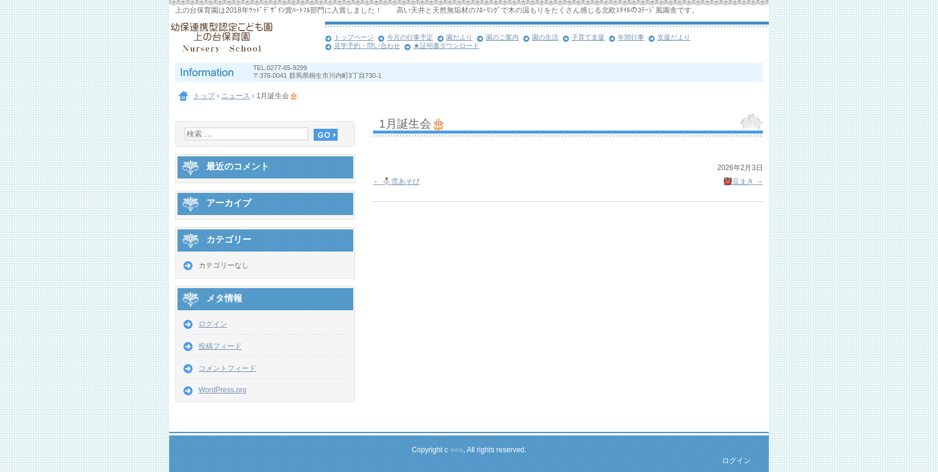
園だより (459, 37)
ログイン (213, 324)
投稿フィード (220, 346)
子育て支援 (588, 37)
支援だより (673, 37)
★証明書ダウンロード (446, 45)
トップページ (354, 37)
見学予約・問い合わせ (367, 45)
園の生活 (545, 37)
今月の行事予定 (410, 37)
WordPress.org (222, 390)
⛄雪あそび (396, 181)
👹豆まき (743, 181)
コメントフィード (227, 368)
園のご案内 (502, 37)
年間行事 (631, 37)
